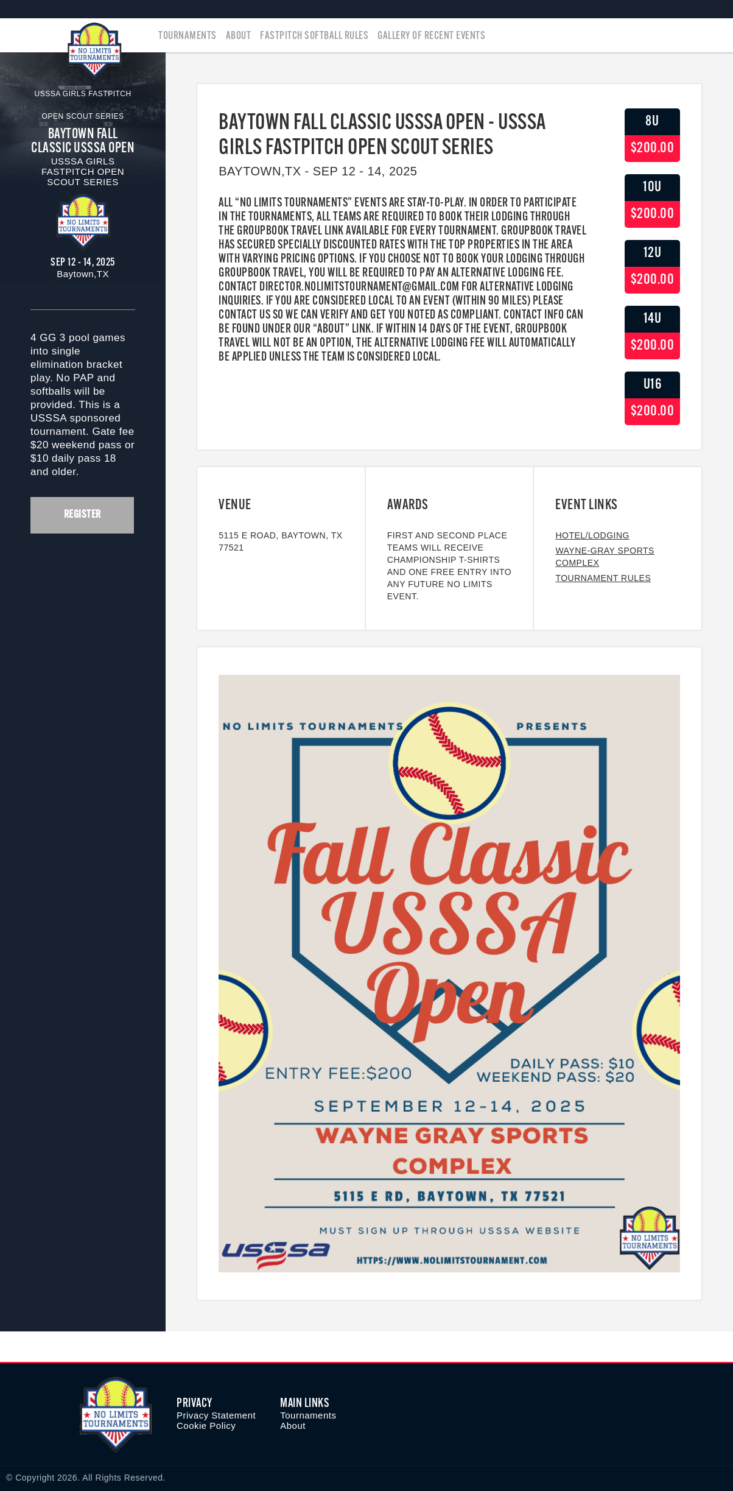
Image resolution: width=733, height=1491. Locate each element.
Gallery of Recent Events (431, 36)
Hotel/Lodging (592, 535)
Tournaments (187, 36)
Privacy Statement (216, 1415)
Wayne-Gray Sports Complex (604, 557)
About (238, 36)
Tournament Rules (603, 578)
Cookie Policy (206, 1425)
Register (82, 515)
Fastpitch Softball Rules (314, 36)
